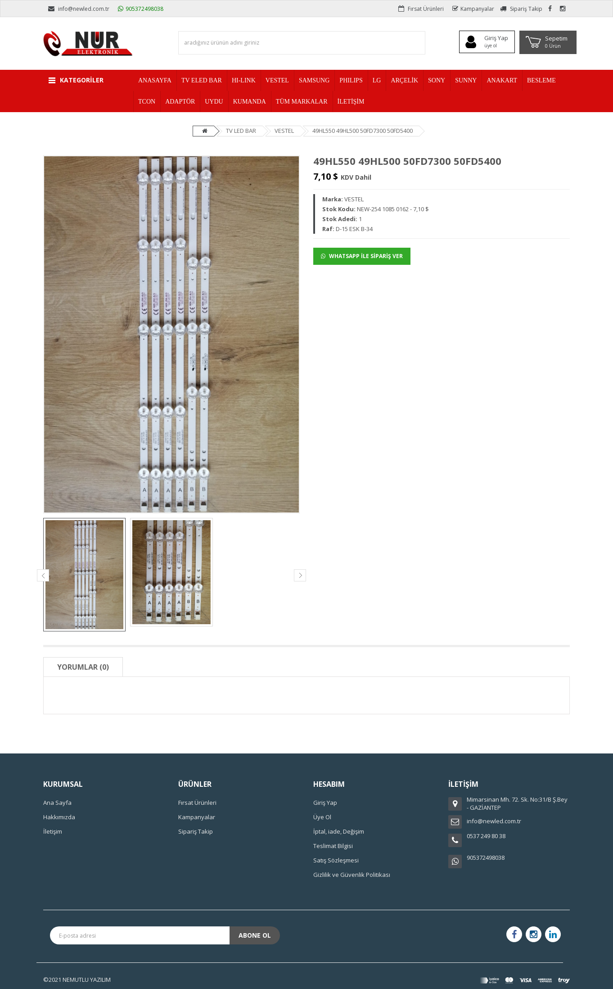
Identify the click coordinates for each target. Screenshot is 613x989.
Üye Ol (322, 817)
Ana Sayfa (57, 802)
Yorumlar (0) (83, 667)
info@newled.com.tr (78, 9)
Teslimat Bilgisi (333, 846)
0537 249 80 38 (486, 836)
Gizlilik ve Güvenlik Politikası (351, 875)
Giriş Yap (325, 802)
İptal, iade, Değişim (338, 831)
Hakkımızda (59, 817)
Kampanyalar (473, 9)
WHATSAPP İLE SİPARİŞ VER (362, 256)
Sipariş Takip (521, 9)
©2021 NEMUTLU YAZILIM (77, 979)
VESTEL (284, 131)
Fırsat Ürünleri (421, 9)
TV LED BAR (241, 131)
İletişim (52, 831)
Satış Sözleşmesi (336, 860)
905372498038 (140, 9)
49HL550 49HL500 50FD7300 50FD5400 (362, 131)
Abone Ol (255, 935)
